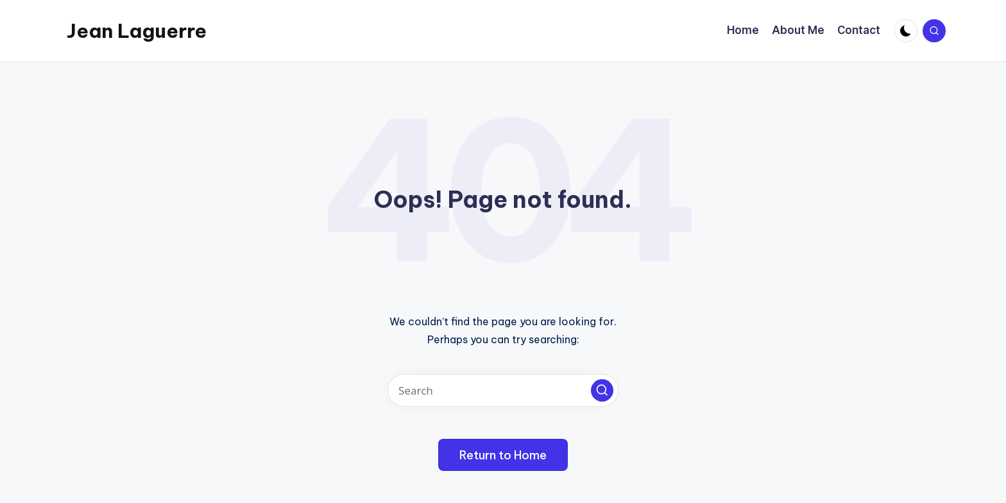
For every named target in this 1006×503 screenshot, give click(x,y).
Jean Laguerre (137, 31)
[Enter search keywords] (503, 390)
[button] (602, 390)
